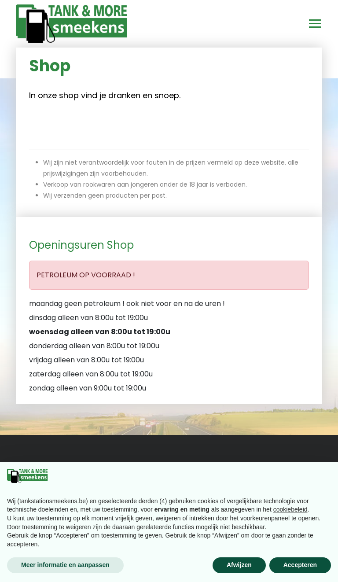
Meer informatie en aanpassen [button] (65, 564)
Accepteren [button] (300, 564)
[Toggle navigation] (311, 24)
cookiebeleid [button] (290, 509)
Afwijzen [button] (239, 564)
